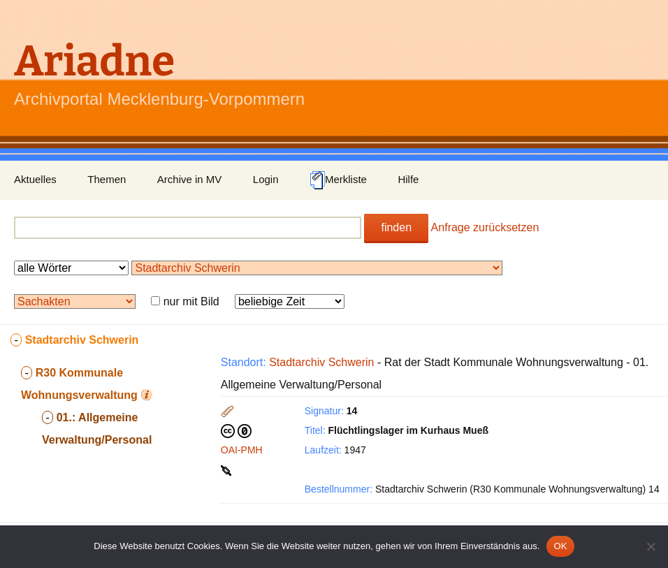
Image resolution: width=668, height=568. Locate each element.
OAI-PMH (242, 450)
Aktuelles (35, 179)
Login (266, 179)
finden (396, 227)
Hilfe (408, 179)
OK (560, 546)
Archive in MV (189, 179)
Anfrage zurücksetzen (485, 227)
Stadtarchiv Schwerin (321, 362)
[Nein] (651, 546)
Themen (106, 179)
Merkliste (338, 180)
